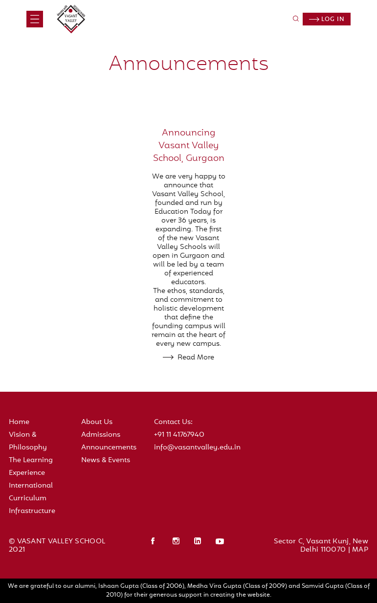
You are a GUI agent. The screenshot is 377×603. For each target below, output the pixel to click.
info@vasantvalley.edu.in (197, 448)
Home (19, 422)
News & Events (105, 460)
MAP (360, 550)
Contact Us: (173, 422)
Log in (327, 19)
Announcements (108, 448)
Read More (195, 358)
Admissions (100, 435)
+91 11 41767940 (179, 435)
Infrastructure (32, 511)
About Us (96, 422)
